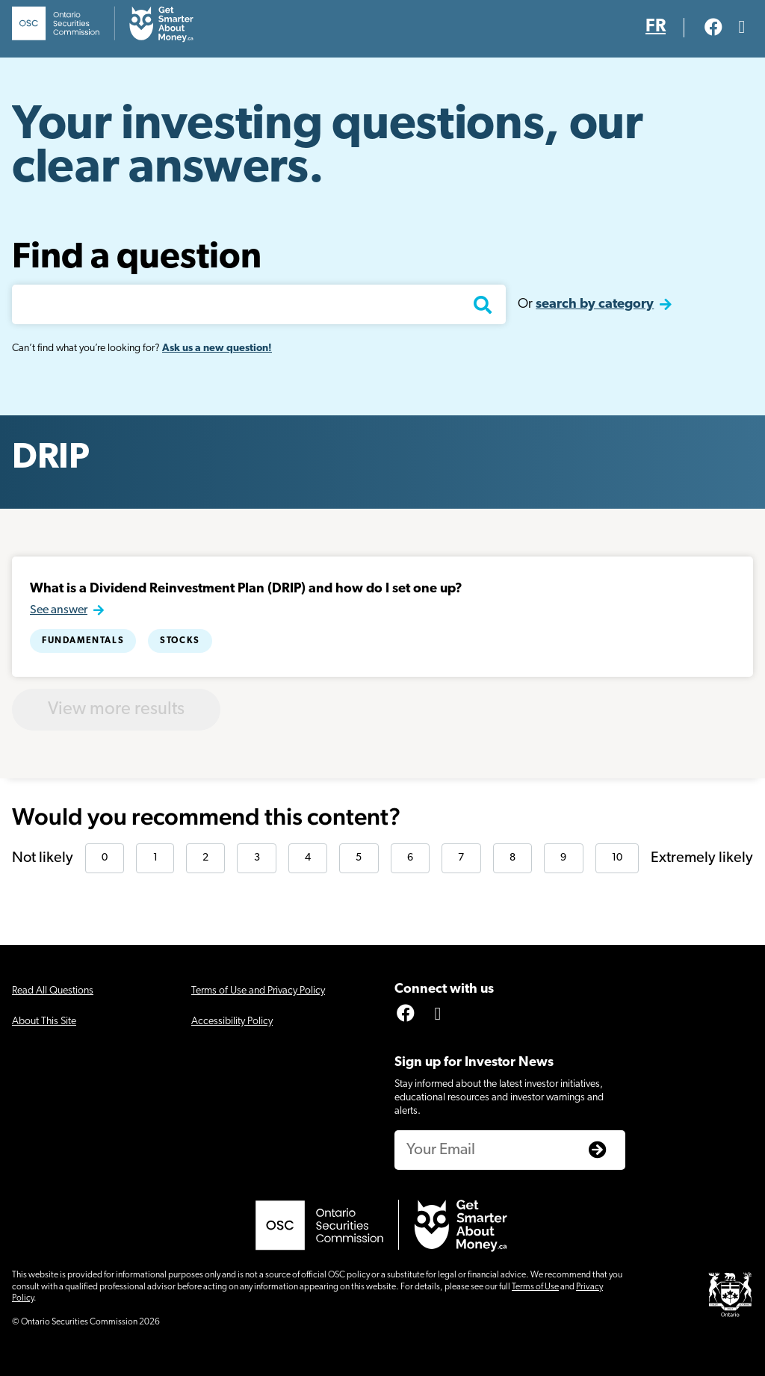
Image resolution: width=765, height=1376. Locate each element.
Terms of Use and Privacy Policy (258, 991)
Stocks (180, 640)
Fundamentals (83, 640)
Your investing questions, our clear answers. (327, 147)
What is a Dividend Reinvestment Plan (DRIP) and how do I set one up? (246, 589)
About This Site (44, 1021)
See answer (58, 610)
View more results (116, 710)
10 (617, 858)
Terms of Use (535, 1287)
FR (655, 27)
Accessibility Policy (232, 1021)
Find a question (136, 258)
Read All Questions (52, 991)
